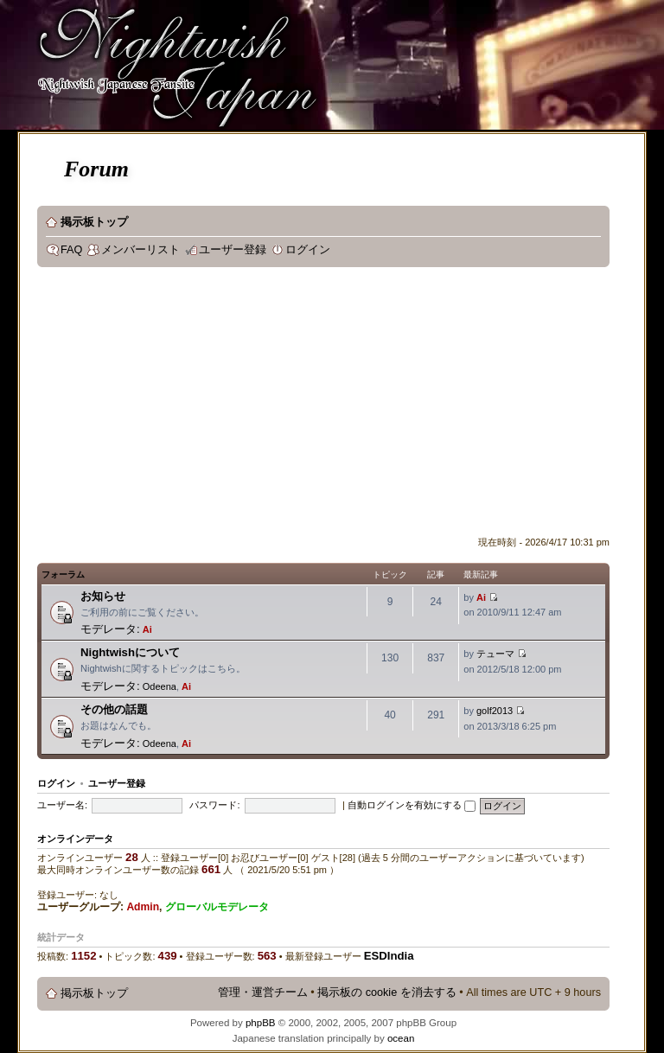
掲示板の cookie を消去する (386, 992)
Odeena (159, 686)
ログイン (307, 250)
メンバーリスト (140, 250)
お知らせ (102, 596)
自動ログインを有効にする (412, 805)
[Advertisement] (350, 405)
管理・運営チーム (263, 992)
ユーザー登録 (232, 250)
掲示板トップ (94, 222)
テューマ (495, 653)
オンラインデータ (75, 838)
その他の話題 (114, 709)
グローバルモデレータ (217, 907)
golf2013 (494, 710)
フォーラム (63, 574)
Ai (147, 629)
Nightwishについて (130, 652)
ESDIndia (389, 955)
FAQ (71, 250)
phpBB (261, 1023)
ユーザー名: (62, 805)
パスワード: (214, 805)
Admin (142, 907)
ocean (400, 1038)
